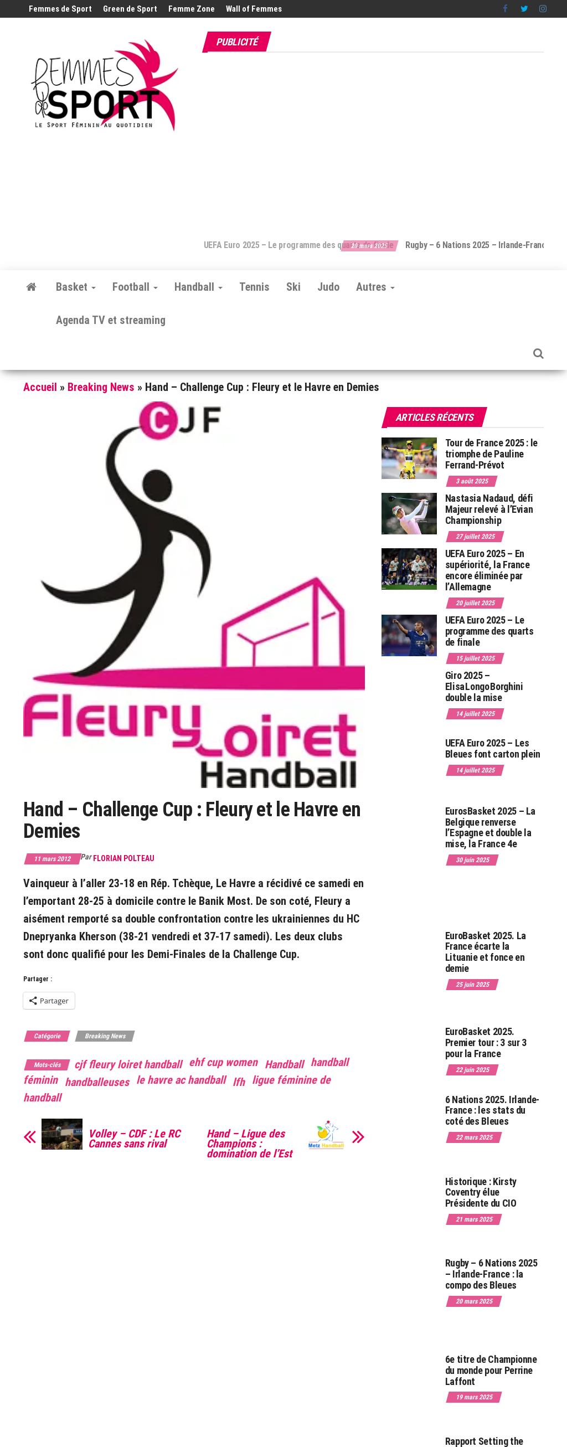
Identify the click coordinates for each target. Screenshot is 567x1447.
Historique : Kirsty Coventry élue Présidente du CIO (481, 1192)
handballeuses (97, 1082)
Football (135, 286)
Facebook (506, 9)
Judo (328, 286)
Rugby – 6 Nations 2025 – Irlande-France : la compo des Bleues (491, 1274)
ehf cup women (223, 1062)
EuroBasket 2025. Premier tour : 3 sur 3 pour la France (486, 1042)
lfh (239, 1082)
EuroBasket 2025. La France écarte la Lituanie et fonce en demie (485, 952)
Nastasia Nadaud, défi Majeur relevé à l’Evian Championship (489, 509)
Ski (293, 286)
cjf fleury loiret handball (128, 1064)
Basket (76, 286)
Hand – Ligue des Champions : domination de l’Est (249, 1143)
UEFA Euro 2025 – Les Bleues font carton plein (492, 748)
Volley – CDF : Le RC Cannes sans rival (134, 1139)
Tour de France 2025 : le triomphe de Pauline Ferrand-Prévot (491, 454)
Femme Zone (191, 9)
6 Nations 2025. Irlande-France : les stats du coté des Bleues (492, 1110)
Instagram (543, 9)
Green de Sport (130, 9)
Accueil (40, 387)
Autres (375, 286)
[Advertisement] (384, 140)
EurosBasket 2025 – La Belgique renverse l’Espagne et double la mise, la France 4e (490, 827)
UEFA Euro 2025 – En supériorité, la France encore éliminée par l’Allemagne (487, 570)
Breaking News (101, 387)
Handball (198, 286)
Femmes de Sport (60, 9)
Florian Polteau (123, 858)
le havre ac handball (180, 1079)
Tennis (254, 286)
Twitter (524, 9)
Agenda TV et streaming (111, 320)
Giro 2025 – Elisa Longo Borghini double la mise (484, 686)
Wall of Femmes (254, 9)
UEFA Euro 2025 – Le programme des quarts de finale (322, 245)
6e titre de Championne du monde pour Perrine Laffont (491, 1370)
